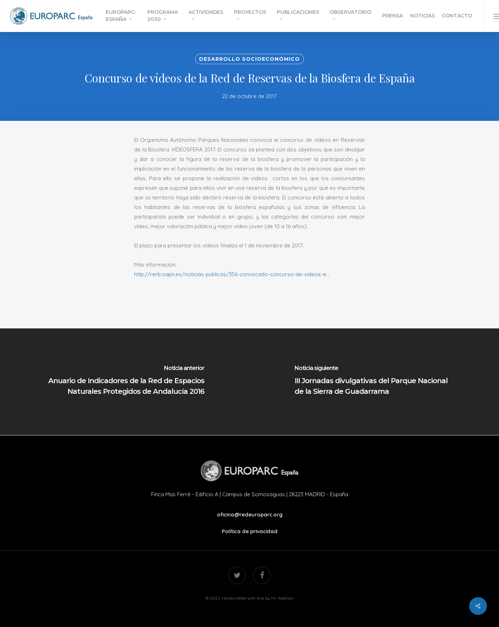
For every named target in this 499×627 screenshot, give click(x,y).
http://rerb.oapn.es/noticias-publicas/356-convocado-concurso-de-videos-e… (231, 274)
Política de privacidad (250, 531)
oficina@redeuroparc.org (250, 514)
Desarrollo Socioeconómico (249, 59)
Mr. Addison (282, 598)
